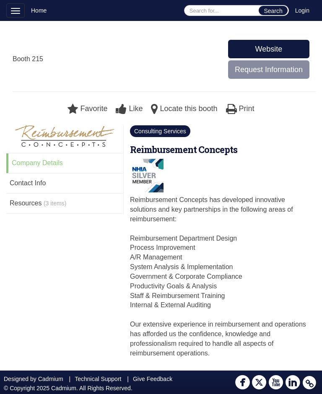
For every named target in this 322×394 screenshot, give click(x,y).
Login (302, 10)
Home (39, 10)
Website (269, 49)
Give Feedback (152, 379)
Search (273, 11)
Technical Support (98, 379)
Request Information (269, 69)
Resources (38, 203)
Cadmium (50, 379)
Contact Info (28, 183)
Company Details (37, 162)
